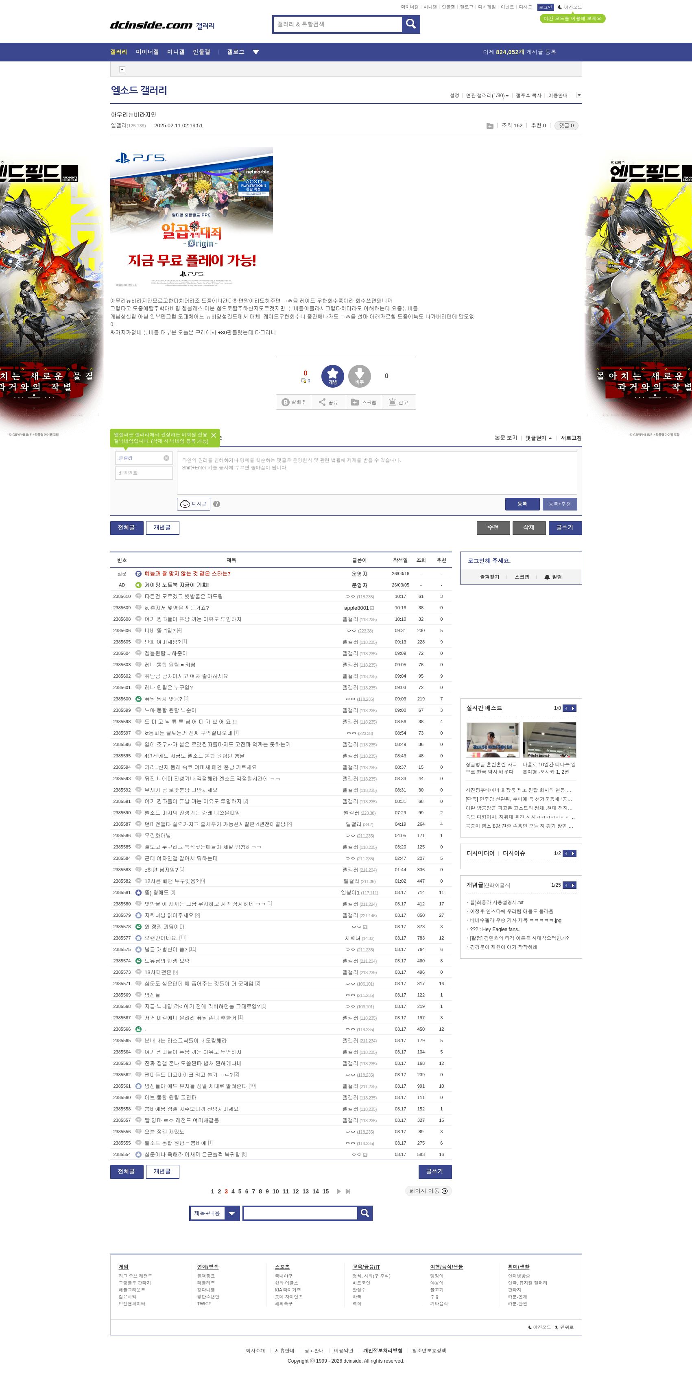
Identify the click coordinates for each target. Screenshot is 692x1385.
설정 (454, 95)
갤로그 (467, 6)
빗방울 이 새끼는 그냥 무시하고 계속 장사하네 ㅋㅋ (200, 904)
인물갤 (448, 6)
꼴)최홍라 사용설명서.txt (497, 902)
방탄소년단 (208, 1296)
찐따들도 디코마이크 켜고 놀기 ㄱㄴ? (184, 1075)
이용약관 (344, 1351)
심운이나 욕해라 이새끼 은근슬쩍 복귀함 (187, 1155)
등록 (522, 504)
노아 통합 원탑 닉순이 (165, 710)
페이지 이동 (429, 1191)
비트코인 (362, 1282)
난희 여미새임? (158, 642)
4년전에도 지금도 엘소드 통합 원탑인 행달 (189, 756)
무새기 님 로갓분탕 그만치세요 (176, 790)
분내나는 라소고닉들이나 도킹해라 (181, 1041)
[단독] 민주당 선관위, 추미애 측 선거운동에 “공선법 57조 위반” (521, 799)
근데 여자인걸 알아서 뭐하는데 (176, 858)
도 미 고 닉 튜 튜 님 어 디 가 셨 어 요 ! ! (186, 722)
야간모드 (570, 7)
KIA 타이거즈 (288, 1289)
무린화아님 (153, 836)
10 (276, 1191)
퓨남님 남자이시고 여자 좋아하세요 (181, 676)
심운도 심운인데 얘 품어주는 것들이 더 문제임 (194, 984)
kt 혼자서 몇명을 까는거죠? (172, 608)
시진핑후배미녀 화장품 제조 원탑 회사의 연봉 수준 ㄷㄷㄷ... (521, 790)
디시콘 (526, 6)
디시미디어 (481, 853)
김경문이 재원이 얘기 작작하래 (504, 947)
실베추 (293, 402)
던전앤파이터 (132, 1303)
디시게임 (487, 6)
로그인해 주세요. (489, 561)
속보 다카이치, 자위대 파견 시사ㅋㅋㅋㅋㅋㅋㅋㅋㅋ (521, 817)
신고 (398, 402)
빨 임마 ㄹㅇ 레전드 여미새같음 (177, 1120)
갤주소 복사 (528, 95)
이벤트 (507, 6)
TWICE (204, 1303)
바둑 (357, 1296)
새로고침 (571, 438)
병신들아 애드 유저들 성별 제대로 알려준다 (191, 1086)
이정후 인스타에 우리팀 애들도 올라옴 (512, 911)
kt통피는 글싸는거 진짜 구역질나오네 (183, 733)
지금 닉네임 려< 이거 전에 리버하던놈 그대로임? (197, 1006)
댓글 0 (566, 125)
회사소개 (255, 1351)
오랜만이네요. (156, 938)
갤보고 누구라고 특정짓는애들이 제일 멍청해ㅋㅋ (198, 847)
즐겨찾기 (490, 577)
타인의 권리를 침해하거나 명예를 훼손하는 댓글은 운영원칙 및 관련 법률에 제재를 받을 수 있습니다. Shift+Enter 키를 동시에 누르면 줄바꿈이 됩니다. (292, 464)
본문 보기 (506, 438)
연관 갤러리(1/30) (487, 95)
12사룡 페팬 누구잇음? (167, 881)
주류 (434, 1296)
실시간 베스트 (484, 708)
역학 (357, 1303)
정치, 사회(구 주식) (372, 1276)
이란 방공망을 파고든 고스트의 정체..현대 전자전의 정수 (521, 808)
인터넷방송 (519, 1276)
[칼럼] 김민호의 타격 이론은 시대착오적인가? (519, 938)
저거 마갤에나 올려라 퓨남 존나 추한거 (185, 1018)
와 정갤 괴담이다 (159, 927)
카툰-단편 (518, 1303)
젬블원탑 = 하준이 (161, 653)
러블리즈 (206, 1282)
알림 (553, 577)
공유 (328, 402)
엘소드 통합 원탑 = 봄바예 (170, 1143)
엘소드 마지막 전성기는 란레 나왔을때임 (187, 813)
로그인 (545, 7)
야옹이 (437, 1282)
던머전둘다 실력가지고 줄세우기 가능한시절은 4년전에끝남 (210, 824)
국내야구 (284, 1276)
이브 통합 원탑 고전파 (165, 1098)
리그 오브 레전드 (136, 1276)
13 (306, 1191)
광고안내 (314, 1351)
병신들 (147, 995)
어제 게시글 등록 (520, 52)
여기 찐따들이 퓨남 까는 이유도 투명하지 (188, 619)
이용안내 (558, 95)
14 (315, 1191)
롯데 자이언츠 (289, 1296)
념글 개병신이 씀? (161, 950)
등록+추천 (559, 504)
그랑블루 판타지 (135, 1282)
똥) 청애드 (152, 893)
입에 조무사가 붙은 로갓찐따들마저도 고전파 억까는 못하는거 (213, 745)
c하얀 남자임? (156, 870)
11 (285, 1191)
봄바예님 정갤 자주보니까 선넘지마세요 (187, 1109)
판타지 (515, 1289)
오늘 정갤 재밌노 (159, 1132)
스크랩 (489, 125)
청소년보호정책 (429, 1351)
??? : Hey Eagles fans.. (495, 929)
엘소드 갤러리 (139, 91)
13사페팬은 (153, 972)
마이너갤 (410, 6)
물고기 (437, 1289)
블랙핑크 (206, 1276)
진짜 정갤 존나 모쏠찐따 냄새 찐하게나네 (188, 1063)
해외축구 (284, 1303)
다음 (338, 1191)
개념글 (162, 527)
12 (296, 1191)
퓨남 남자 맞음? (158, 699)
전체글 (126, 527)
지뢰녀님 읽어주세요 (164, 915)
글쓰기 (565, 527)
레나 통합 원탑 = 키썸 (165, 665)
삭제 (529, 527)
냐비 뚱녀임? (155, 631)
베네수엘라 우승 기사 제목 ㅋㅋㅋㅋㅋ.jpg (516, 920)
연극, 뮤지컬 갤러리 (528, 1282)
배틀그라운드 (132, 1289)
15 (326, 1191)
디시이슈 (514, 853)
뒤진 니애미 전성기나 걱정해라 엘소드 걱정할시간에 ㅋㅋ (207, 779)
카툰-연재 (518, 1296)
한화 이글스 (287, 1282)
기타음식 (439, 1303)
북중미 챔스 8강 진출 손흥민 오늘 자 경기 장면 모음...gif (521, 826)
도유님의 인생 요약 (162, 961)
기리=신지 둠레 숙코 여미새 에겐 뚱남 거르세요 (196, 767)
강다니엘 (206, 1289)
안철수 (359, 1289)
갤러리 (119, 52)
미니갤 (430, 6)
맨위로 (564, 1327)
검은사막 (128, 1296)
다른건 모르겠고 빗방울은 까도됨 (179, 596)
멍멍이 (437, 1276)
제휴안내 (285, 1351)
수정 (493, 527)
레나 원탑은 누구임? (163, 688)
